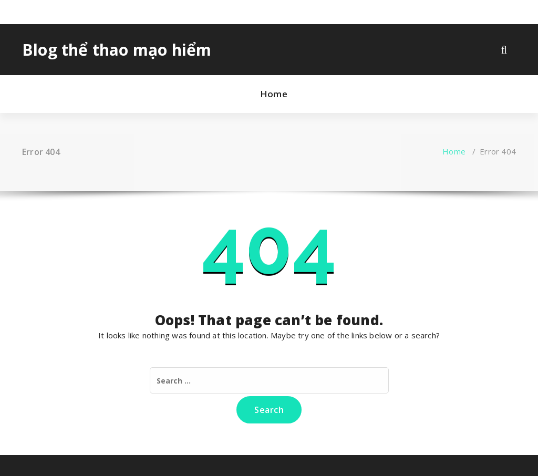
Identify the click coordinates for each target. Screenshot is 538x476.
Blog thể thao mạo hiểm (116, 49)
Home (273, 94)
